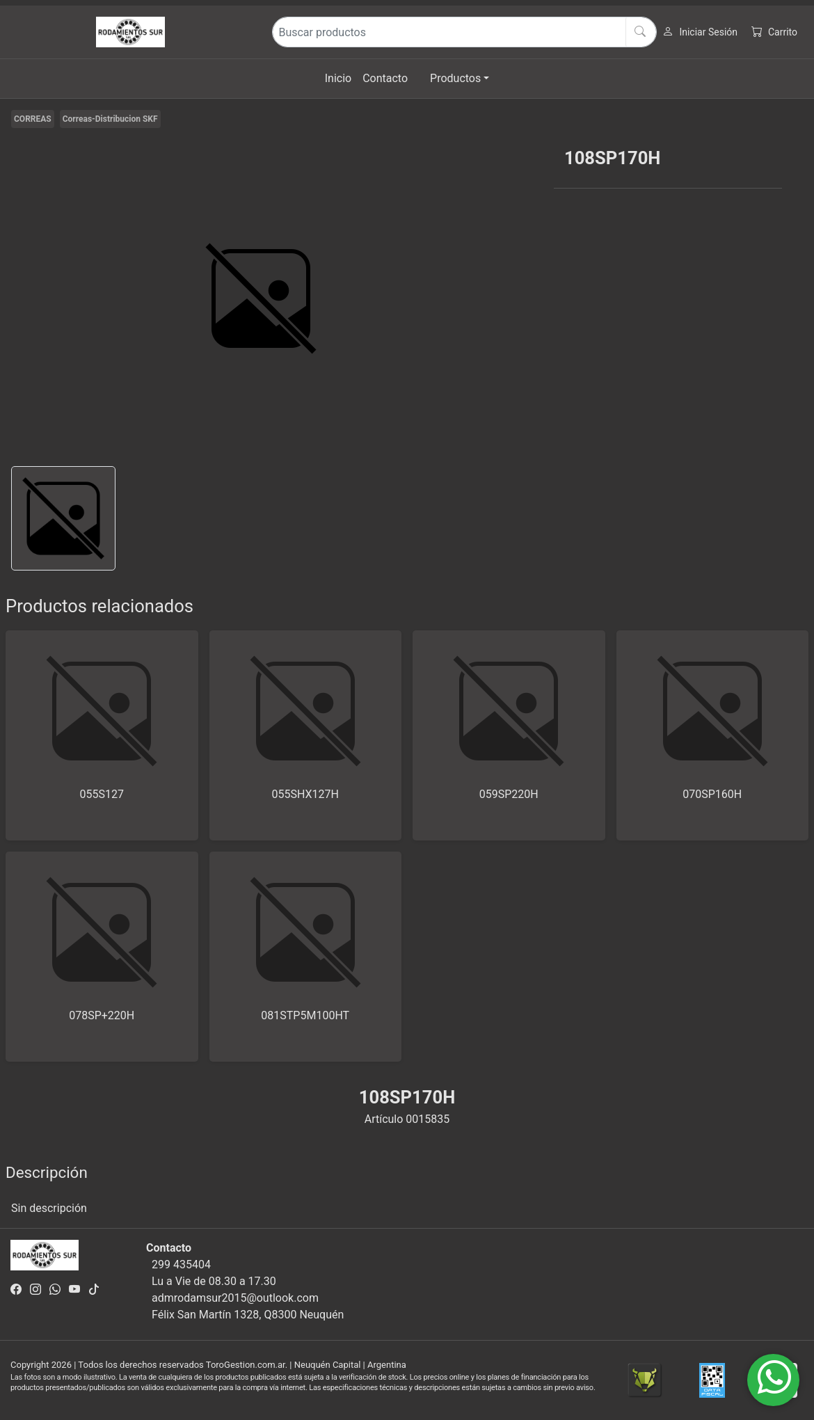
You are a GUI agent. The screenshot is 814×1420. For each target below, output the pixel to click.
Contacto (385, 78)
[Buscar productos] (464, 32)
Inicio (338, 78)
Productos (455, 78)
